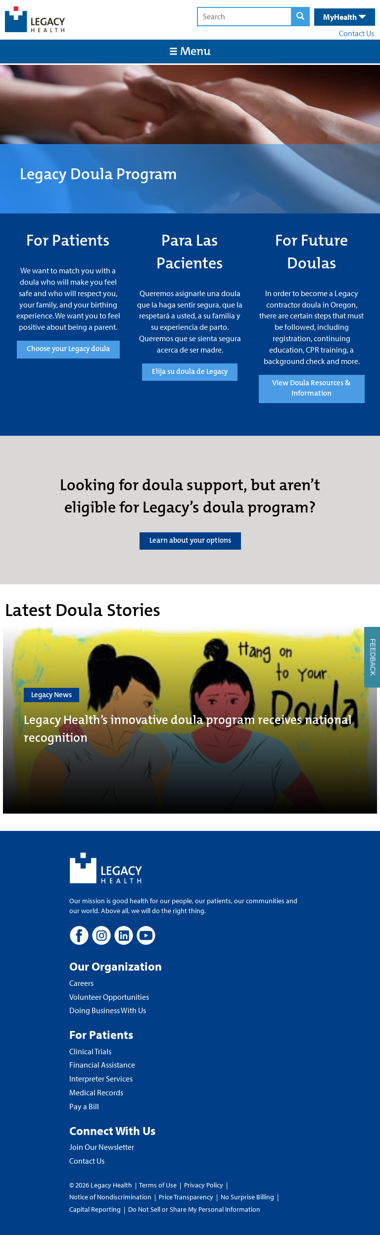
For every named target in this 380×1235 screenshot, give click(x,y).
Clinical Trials (90, 1051)
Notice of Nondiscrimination (110, 1196)
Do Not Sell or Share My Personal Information (194, 1209)
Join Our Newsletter (101, 1147)
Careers (81, 983)
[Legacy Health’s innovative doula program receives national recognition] (190, 719)
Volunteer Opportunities (109, 997)
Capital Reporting (95, 1209)
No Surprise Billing (247, 1196)
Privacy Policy (203, 1185)
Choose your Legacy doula (68, 349)
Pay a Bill (84, 1106)
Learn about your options (190, 540)
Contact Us (356, 33)
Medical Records (96, 1092)
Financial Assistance (102, 1065)
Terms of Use (158, 1185)
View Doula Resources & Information (311, 388)
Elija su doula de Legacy (190, 371)
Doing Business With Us (107, 1010)
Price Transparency (186, 1196)
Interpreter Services (101, 1078)
